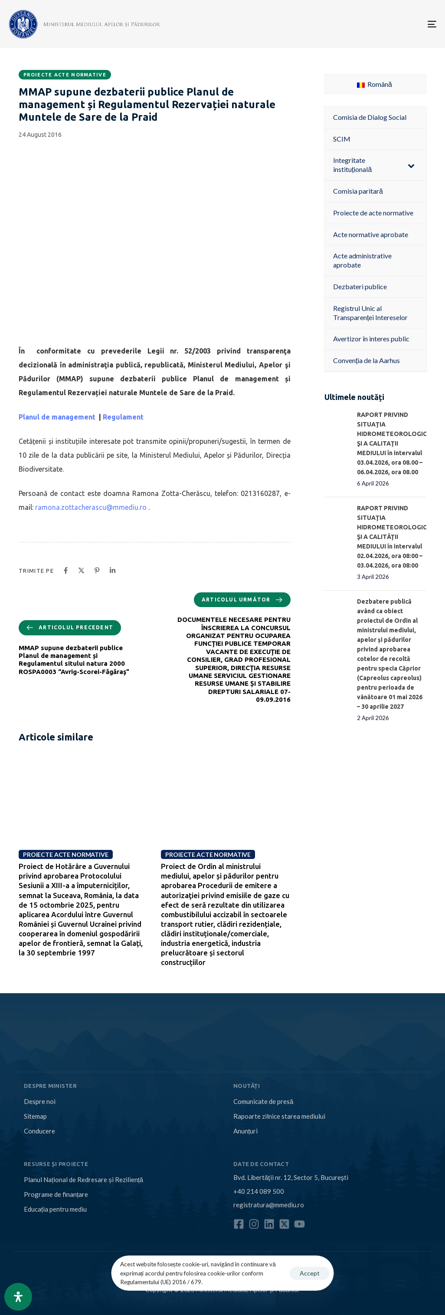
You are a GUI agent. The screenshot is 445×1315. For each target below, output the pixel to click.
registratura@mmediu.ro (268, 1205)
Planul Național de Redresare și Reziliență (83, 1179)
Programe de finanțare (56, 1194)
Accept (310, 1273)
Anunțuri (245, 1131)
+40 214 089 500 (258, 1191)
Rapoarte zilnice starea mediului (279, 1116)
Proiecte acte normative (64, 74)
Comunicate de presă (263, 1101)
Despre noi (40, 1101)
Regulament (123, 417)
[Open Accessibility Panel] (18, 1297)
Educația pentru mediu (55, 1209)
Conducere (39, 1131)
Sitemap (35, 1116)
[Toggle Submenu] (411, 165)
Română (374, 84)
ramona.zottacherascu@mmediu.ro (91, 507)
